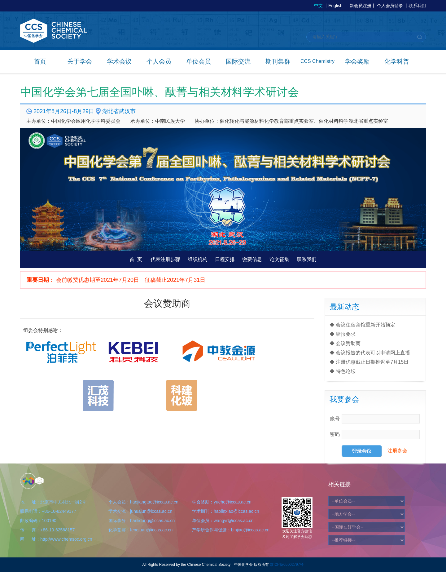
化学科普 (396, 61)
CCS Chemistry (317, 61)
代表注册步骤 (165, 259)
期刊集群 (277, 61)
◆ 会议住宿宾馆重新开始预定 (362, 324)
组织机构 (198, 259)
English (335, 5)
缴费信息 (252, 259)
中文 (318, 5)
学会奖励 (357, 61)
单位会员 (198, 61)
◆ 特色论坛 (343, 371)
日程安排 (225, 259)
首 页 (135, 259)
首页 (40, 61)
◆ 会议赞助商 (345, 343)
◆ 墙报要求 (343, 334)
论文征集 (279, 259)
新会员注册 (360, 5)
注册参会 (397, 450)
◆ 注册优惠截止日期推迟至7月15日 (369, 362)
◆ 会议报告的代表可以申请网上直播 (370, 352)
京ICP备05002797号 (287, 564)
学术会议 (119, 61)
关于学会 (79, 61)
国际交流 (238, 61)
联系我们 (417, 5)
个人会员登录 (390, 5)
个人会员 (158, 61)
